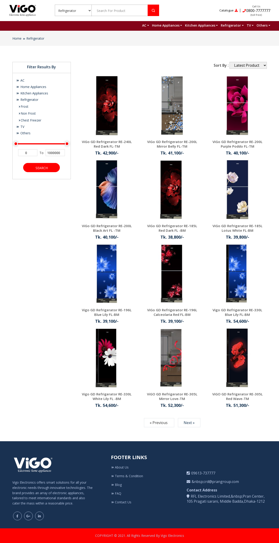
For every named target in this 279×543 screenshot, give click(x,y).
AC (144, 25)
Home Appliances (166, 25)
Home (17, 38)
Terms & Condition (127, 476)
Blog (116, 484)
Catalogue (228, 10)
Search (42, 168)
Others (262, 25)
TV (249, 25)
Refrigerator (231, 25)
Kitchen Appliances (200, 25)
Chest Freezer (29, 120)
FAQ (116, 493)
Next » (189, 422)
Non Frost (27, 113)
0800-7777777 (256, 10)
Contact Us (121, 502)
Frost (23, 106)
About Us (120, 467)
